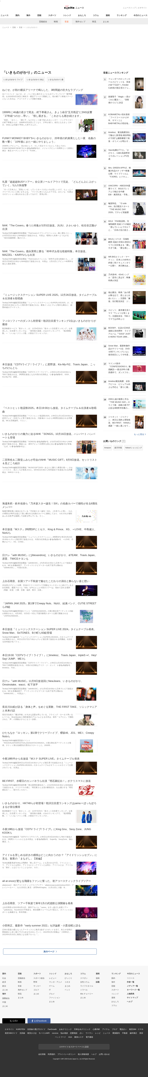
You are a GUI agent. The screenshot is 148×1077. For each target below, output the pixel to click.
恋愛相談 (73, 1033)
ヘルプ (129, 1002)
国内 (17, 15)
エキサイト (142, 8)
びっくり (68, 978)
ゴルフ (36, 990)
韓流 (94, 21)
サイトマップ (132, 998)
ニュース (5, 15)
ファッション (54, 998)
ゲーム (52, 986)
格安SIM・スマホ (136, 1029)
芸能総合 (43, 21)
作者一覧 (130, 982)
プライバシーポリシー (66, 1054)
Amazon (107, 448)
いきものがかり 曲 (55, 79)
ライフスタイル (86, 986)
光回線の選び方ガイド (36, 1029)
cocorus (55, 1033)
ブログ (114, 1029)
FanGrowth (52, 1029)
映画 (56, 21)
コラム (96, 15)
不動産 (125, 1033)
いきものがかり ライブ (13, 79)
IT (50, 990)
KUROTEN (20, 1029)
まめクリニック (65, 1029)
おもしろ (82, 15)
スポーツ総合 (39, 978)
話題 (98, 982)
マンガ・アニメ (55, 982)
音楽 (67, 21)
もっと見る (140, 434)
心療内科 (96, 1029)
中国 (4, 1002)
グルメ (52, 994)
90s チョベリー (86, 994)
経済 (4, 982)
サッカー (37, 986)
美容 (141, 1033)
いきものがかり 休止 (35, 79)
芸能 (39, 15)
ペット (67, 990)
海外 (28, 15)
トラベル (84, 990)
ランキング (122, 15)
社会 (4, 978)
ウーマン (89, 1033)
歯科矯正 (133, 1033)
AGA (70, 1037)
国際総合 (6, 998)
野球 (35, 982)
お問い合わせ (104, 1054)
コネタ (67, 982)
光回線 (22, 1033)
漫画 (108, 15)
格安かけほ (31, 1033)
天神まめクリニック (82, 1029)
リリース (130, 978)
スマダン (84, 978)
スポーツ (52, 15)
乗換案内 (116, 1033)
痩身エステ (78, 1037)
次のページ (50, 951)
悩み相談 (64, 1033)
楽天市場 (118, 448)
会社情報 (42, 1054)
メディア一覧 (132, 986)
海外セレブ (80, 21)
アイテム (105, 1029)
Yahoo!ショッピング (133, 448)
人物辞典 (130, 994)
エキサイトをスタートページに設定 (74, 1047)
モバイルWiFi (44, 1033)
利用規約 (51, 1054)
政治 (4, 986)
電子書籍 (89, 1037)
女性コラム (84, 982)
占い (81, 1033)
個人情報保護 (83, 1054)
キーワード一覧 (133, 990)
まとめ (106, 21)
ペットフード (60, 1037)
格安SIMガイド (11, 1033)
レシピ (98, 1033)
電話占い (123, 1029)
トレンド (67, 15)
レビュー (52, 978)
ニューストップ (129, 8)
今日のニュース (140, 15)
